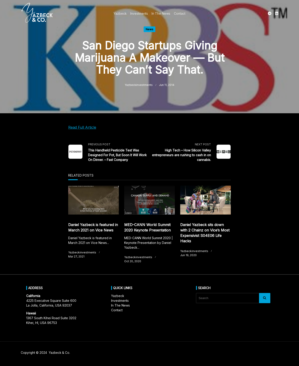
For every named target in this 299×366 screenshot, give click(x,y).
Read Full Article (82, 127)
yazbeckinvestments (139, 85)
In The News (161, 13)
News (149, 29)
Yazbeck (120, 13)
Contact (179, 13)
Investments (139, 13)
